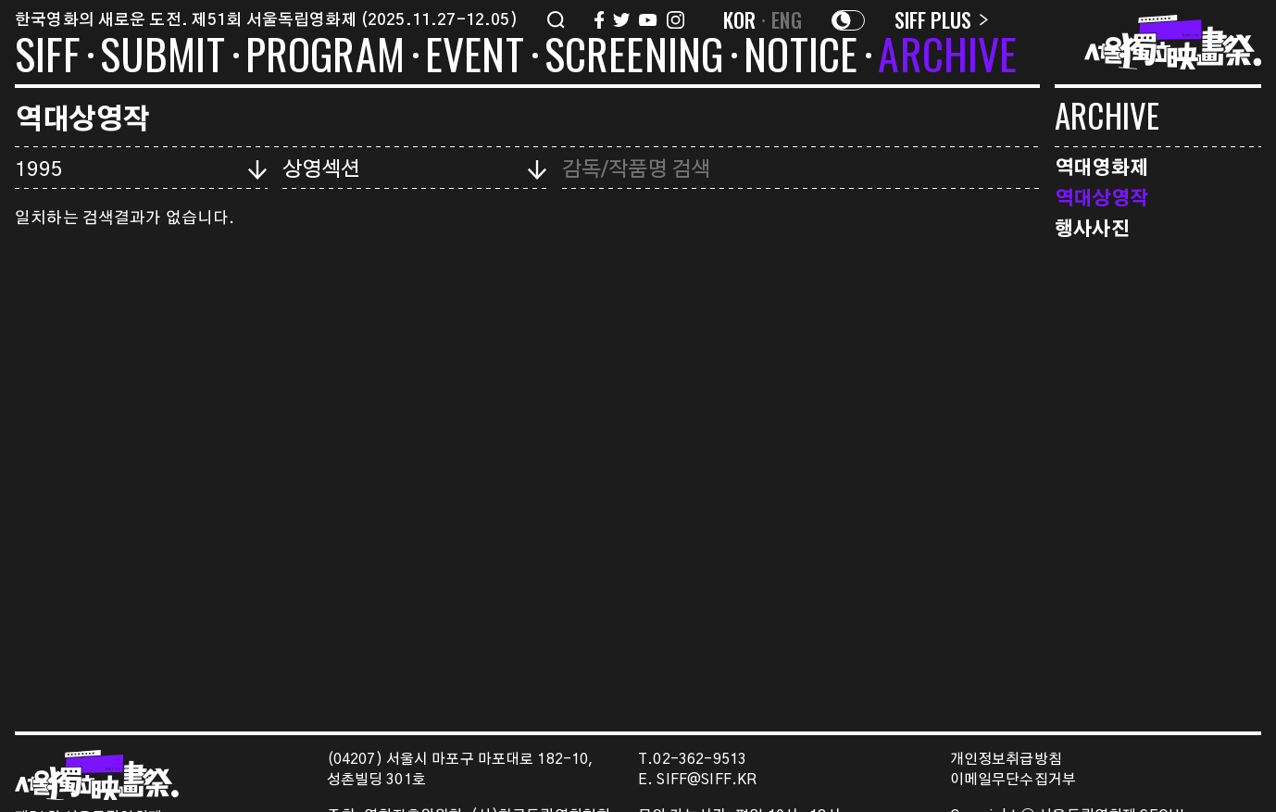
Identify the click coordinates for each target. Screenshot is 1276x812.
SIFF (47, 57)
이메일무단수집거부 (1013, 780)
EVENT (474, 57)
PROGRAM (325, 57)
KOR (740, 19)
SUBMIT (162, 57)
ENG (786, 19)
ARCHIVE (947, 57)
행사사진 (1092, 227)
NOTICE (800, 57)
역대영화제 (1101, 166)
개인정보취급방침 (1006, 760)
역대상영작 (1101, 196)
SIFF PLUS (941, 19)
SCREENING (634, 57)
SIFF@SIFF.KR (707, 780)
